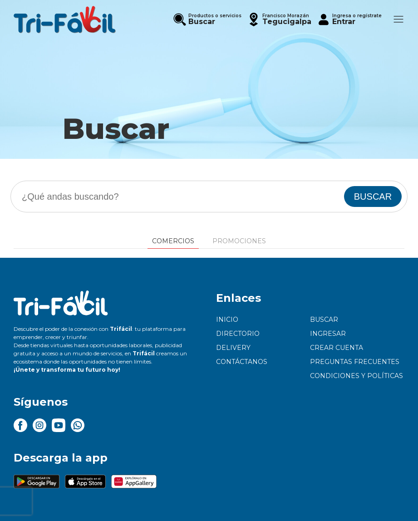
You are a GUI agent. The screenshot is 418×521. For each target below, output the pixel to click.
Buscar (324, 319)
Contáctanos (241, 362)
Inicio (227, 319)
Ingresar (328, 333)
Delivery (233, 348)
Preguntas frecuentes (354, 362)
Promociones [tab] (239, 241)
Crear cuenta (336, 348)
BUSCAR (373, 197)
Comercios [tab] (173, 241)
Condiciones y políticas (356, 376)
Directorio (238, 333)
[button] (279, 19)
